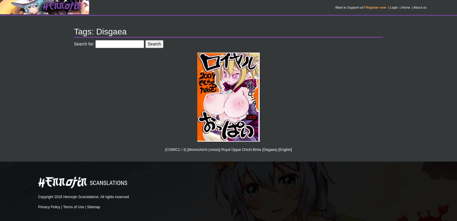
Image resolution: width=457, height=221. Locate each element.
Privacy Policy (49, 207)
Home (405, 7)
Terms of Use (73, 207)
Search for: (84, 44)
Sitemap (93, 207)
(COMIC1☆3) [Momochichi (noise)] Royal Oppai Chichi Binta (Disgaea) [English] (228, 150)
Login (394, 7)
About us (420, 7)
